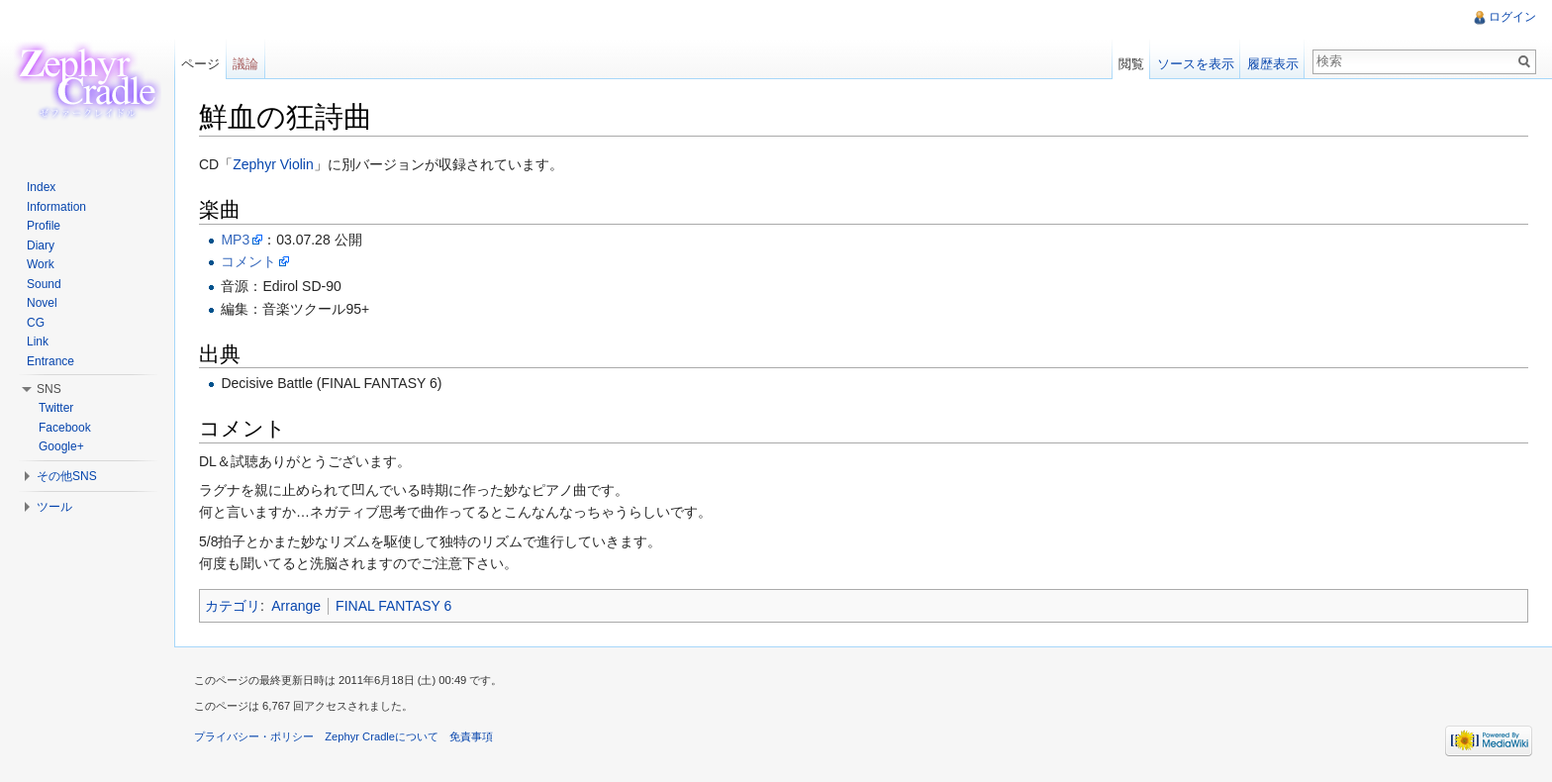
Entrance (50, 361)
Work (40, 264)
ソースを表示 (1195, 63)
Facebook (65, 428)
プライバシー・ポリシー (254, 736)
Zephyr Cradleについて (381, 736)
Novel (42, 303)
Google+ (61, 446)
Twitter (56, 408)
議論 (245, 63)
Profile (43, 226)
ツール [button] (54, 507)
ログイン (1512, 17)
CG (36, 323)
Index (41, 187)
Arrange (296, 606)
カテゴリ (232, 606)
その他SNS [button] (67, 476)
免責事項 (471, 736)
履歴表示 (1273, 63)
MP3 (235, 239)
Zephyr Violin (273, 164)
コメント (248, 261)
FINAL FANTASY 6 (393, 606)
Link (37, 341)
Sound (44, 284)
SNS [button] (49, 389)
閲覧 (1131, 63)
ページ (200, 63)
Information (56, 207)
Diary (40, 245)
